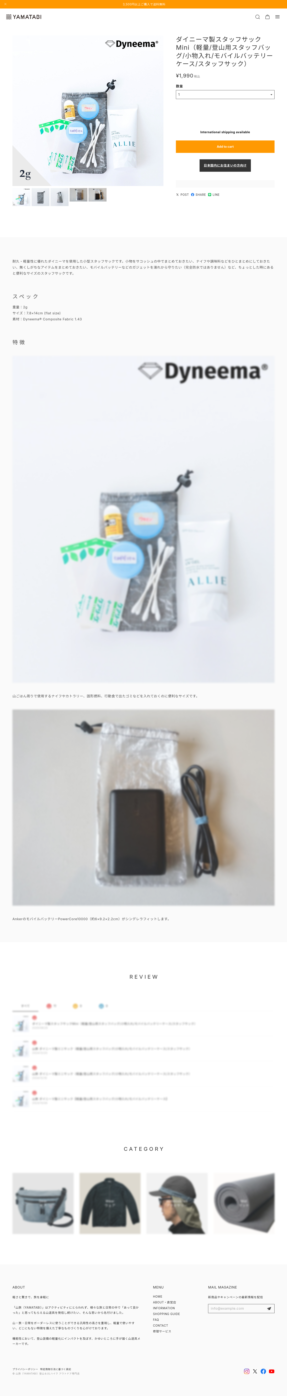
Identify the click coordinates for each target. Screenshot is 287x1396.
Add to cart (225, 148)
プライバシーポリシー (25, 1369)
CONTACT (160, 1325)
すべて (25, 1009)
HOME (157, 1296)
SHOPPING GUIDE (166, 1314)
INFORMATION (164, 1308)
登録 (269, 1308)
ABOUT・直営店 (164, 1302)
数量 (179, 87)
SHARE (198, 195)
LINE (214, 195)
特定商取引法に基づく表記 (55, 1369)
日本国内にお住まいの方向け (225, 167)
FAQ (156, 1319)
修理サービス (162, 1331)
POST (182, 195)
